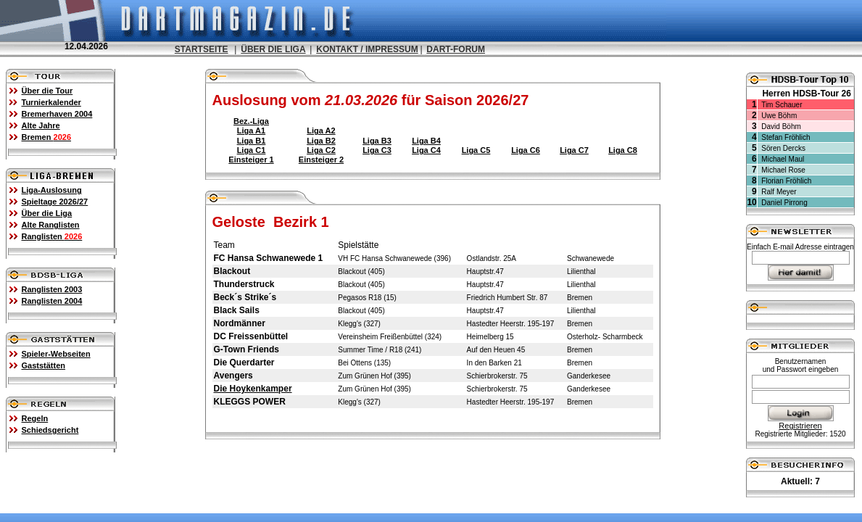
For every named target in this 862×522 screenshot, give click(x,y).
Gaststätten (44, 365)
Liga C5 (476, 150)
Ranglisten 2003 (52, 289)
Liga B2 (321, 140)
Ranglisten (52, 236)
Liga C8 (622, 150)
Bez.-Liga (251, 121)
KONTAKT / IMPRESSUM (367, 49)
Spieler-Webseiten (56, 353)
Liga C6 (525, 150)
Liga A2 (321, 130)
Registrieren (800, 425)
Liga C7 (574, 150)
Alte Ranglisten (51, 224)
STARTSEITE (201, 49)
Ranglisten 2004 (52, 301)
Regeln (35, 418)
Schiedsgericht (50, 430)
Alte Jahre (41, 125)
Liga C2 (321, 150)
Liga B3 (376, 140)
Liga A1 (251, 130)
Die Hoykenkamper (253, 389)
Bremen (47, 137)
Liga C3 (376, 150)
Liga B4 (426, 140)
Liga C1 (251, 150)
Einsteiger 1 (250, 159)
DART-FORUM (455, 49)
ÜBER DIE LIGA (273, 49)
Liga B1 (251, 140)
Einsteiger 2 (321, 159)
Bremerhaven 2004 (57, 113)
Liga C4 (426, 150)
